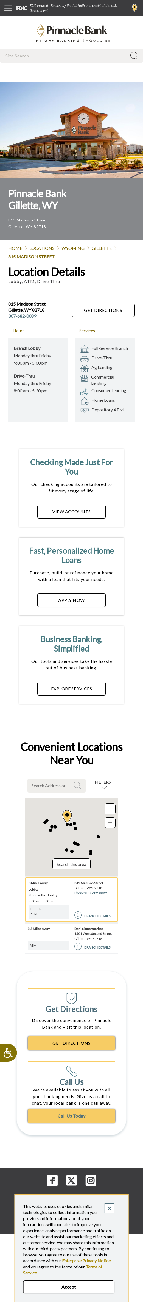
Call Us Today (71, 1115)
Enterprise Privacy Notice (86, 1260)
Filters (103, 782)
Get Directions (103, 310)
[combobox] (64, 55)
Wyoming (73, 248)
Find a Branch (135, 8)
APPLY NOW (71, 600)
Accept (68, 1286)
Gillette (102, 248)
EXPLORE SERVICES (71, 688)
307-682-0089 (22, 315)
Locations (41, 248)
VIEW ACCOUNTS (71, 511)
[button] (67, 817)
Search (78, 785)
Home (15, 248)
